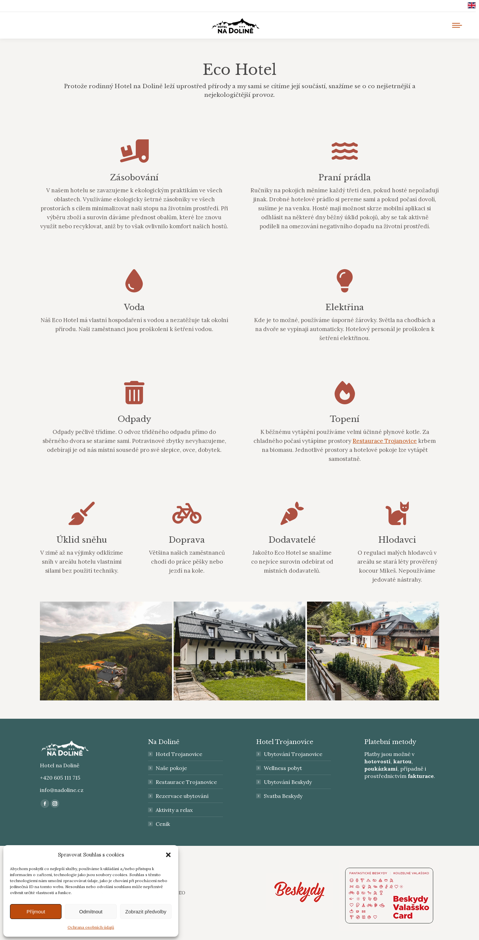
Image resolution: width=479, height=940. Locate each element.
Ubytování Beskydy (288, 782)
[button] (168, 854)
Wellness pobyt (283, 768)
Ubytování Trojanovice (293, 754)
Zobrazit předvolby (145, 911)
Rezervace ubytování (182, 796)
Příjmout (36, 911)
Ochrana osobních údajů (91, 927)
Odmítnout (90, 911)
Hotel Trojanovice (179, 754)
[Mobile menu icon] (457, 25)
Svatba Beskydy (283, 796)
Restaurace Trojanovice (385, 441)
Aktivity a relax (174, 810)
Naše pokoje (171, 768)
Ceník (163, 824)
